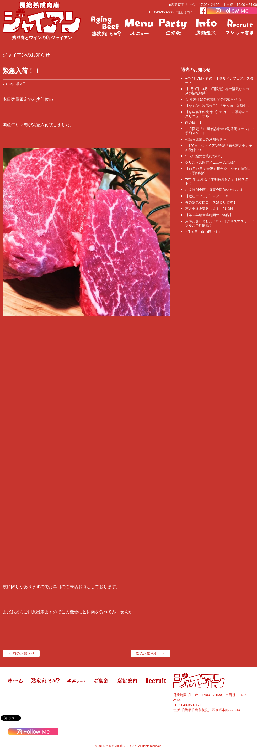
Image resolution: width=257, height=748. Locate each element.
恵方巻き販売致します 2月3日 (209, 209)
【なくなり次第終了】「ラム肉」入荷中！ (217, 106)
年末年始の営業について (204, 156)
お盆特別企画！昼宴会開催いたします (214, 190)
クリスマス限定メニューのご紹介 (210, 162)
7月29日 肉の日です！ (203, 232)
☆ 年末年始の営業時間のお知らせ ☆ (213, 99)
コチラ (192, 12)
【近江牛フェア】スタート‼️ (206, 196)
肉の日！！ (193, 122)
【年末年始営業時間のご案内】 (209, 215)
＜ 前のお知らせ (21, 653)
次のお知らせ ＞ (150, 653)
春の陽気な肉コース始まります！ (210, 202)
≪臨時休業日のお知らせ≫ (205, 139)
